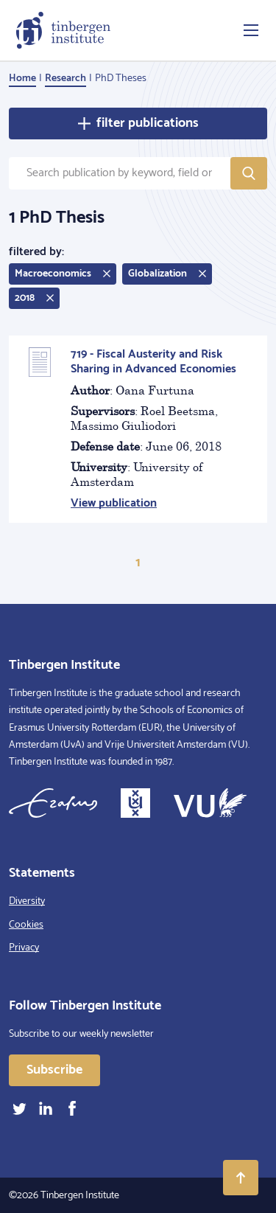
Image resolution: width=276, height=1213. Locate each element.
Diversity (27, 901)
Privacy (24, 947)
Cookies (26, 925)
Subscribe (54, 1070)
